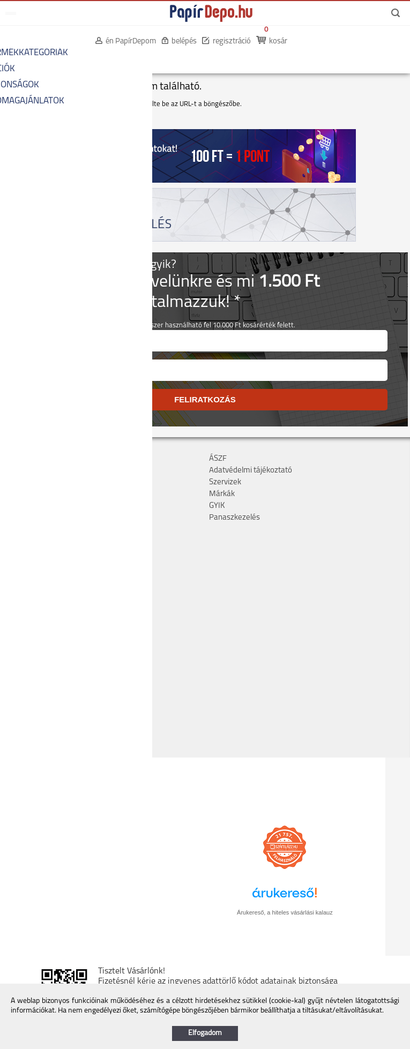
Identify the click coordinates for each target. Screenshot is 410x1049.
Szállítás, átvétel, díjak (42, 471)
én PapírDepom (131, 42)
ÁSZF (218, 459)
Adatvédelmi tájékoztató (250, 471)
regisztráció (232, 42)
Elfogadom (205, 1033)
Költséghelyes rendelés (44, 482)
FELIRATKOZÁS (205, 399)
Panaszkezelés (234, 518)
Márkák (222, 494)
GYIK (217, 506)
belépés (184, 42)
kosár (278, 42)
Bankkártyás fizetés (38, 494)
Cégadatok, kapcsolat (41, 459)
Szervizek (225, 482)
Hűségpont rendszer (39, 506)
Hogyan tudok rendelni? (45, 518)
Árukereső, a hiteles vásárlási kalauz (285, 912)
